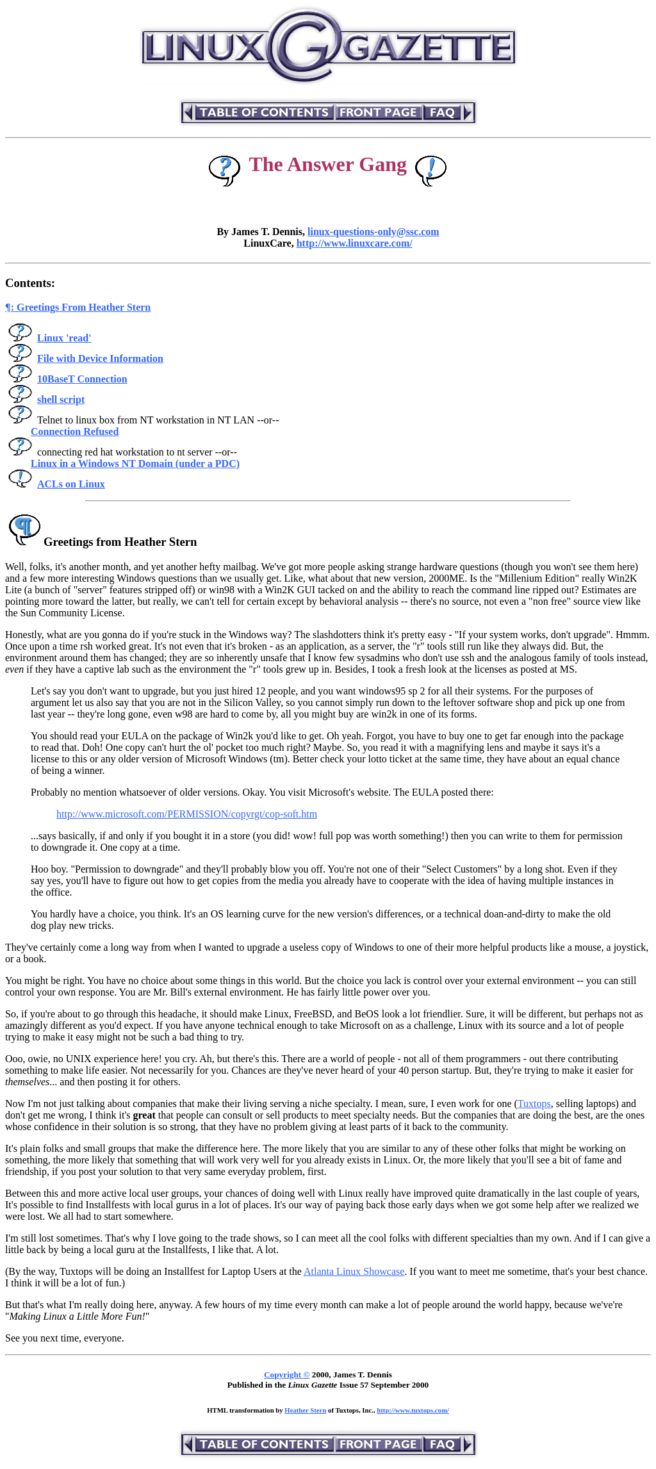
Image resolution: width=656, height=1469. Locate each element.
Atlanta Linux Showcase (354, 1271)
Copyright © (286, 1374)
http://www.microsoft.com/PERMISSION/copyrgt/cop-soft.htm (186, 813)
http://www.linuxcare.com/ (355, 243)
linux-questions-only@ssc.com (373, 231)
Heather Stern (305, 1410)
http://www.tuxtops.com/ (413, 1410)
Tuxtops (534, 1103)
